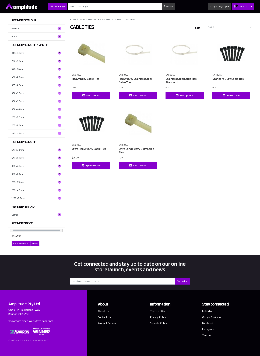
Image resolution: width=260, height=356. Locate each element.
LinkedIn (207, 311)
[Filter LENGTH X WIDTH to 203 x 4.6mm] (36, 125)
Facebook (208, 323)
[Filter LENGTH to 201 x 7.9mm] (36, 182)
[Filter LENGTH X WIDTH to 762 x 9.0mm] (36, 61)
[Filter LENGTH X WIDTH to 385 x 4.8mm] (36, 85)
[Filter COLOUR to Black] (36, 36)
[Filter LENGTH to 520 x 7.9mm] (36, 150)
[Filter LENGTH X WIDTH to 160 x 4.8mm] (36, 133)
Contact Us (104, 317)
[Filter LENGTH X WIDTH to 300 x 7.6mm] (36, 101)
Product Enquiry (107, 323)
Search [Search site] (168, 6)
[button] (219, 6)
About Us (103, 311)
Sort (198, 27)
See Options (91, 95)
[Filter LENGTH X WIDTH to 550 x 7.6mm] (36, 69)
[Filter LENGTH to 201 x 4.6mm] (36, 190)
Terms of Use (158, 311)
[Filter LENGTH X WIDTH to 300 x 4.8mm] (36, 109)
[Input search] (115, 6)
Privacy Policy (158, 317)
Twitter (206, 335)
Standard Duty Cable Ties (228, 79)
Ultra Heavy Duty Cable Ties (89, 149)
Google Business (212, 317)
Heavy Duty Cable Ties (85, 79)
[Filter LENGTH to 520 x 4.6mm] (36, 158)
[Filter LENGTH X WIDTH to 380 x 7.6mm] (36, 93)
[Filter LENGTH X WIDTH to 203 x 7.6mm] (36, 117)
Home (73, 19)
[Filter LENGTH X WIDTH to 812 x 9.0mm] (36, 53)
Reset (35, 243)
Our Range (57, 6)
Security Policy (158, 323)
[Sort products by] (228, 27)
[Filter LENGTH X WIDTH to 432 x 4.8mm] (36, 77)
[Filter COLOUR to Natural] (36, 28)
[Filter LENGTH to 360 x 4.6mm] (36, 174)
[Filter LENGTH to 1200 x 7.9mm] (36, 198)
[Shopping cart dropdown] (251, 6)
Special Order (91, 165)
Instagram (208, 329)
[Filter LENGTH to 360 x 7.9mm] (36, 166)
